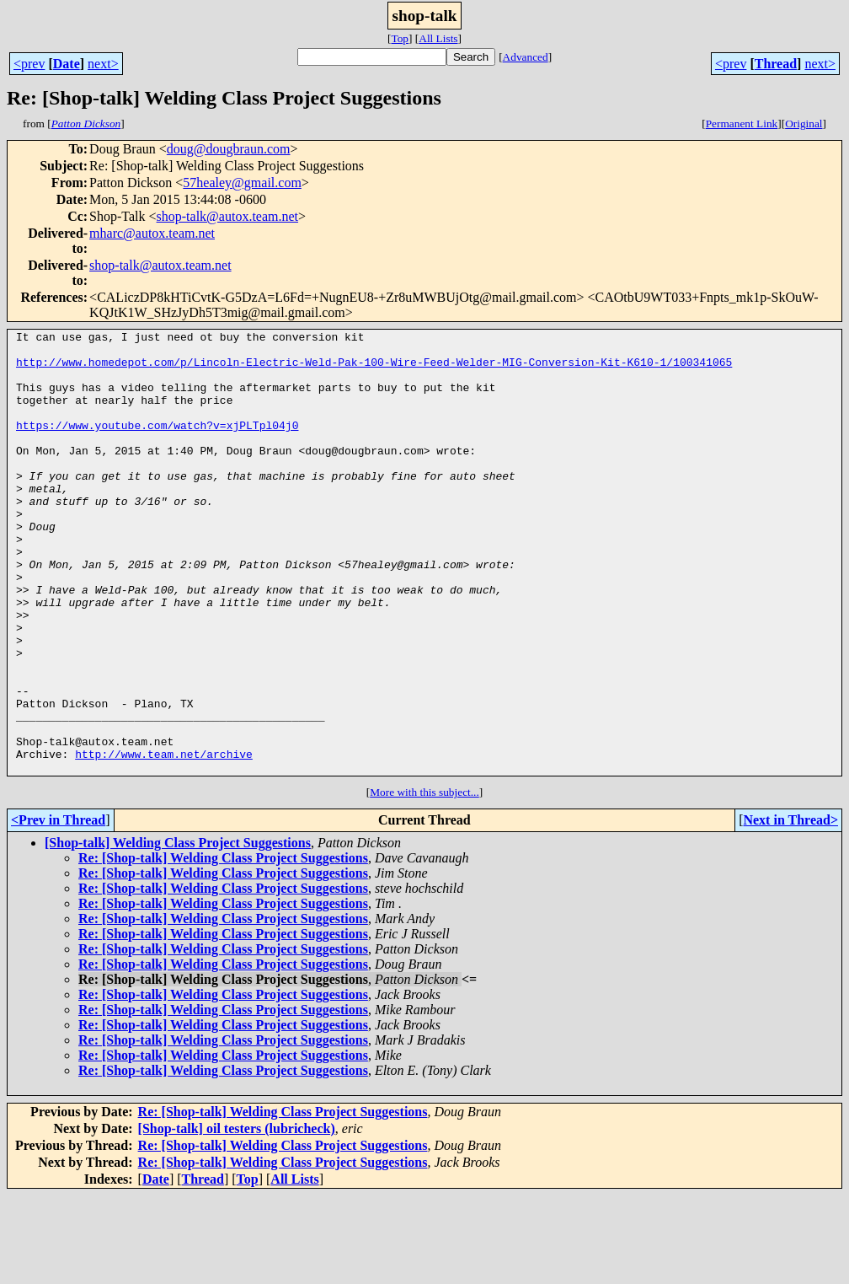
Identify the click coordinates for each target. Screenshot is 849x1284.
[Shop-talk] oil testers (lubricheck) (236, 1217)
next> (103, 63)
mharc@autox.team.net (152, 233)
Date (66, 63)
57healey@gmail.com (242, 182)
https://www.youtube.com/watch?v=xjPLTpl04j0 (157, 445)
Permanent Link (742, 123)
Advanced (525, 57)
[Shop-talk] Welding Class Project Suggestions (178, 931)
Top (399, 38)
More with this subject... (424, 880)
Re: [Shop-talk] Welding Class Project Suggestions (223, 946)
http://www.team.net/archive (164, 839)
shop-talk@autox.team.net (227, 216)
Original (803, 123)
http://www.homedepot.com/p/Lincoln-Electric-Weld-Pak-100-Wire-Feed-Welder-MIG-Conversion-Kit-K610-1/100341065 (374, 369)
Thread (776, 63)
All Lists (438, 38)
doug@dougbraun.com (229, 149)
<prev (29, 63)
